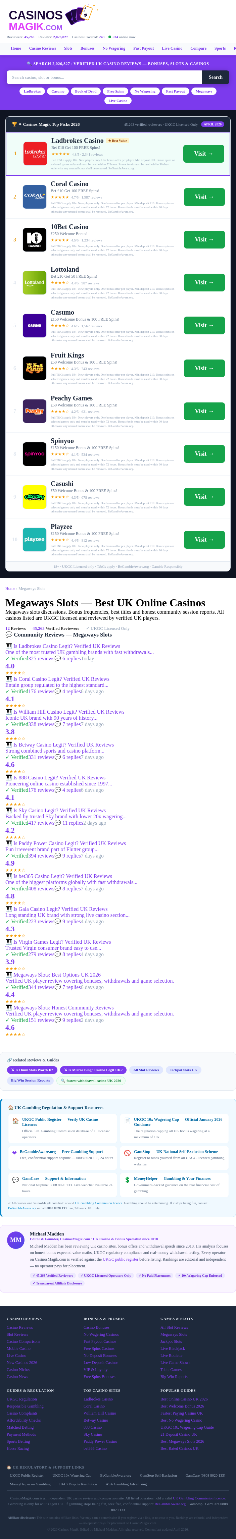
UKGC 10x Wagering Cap (71, 1475)
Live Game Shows (175, 1362)
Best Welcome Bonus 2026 (182, 1406)
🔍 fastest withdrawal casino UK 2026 (91, 1081)
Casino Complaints (22, 1413)
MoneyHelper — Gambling (30, 1484)
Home (16, 48)
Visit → (204, 153)
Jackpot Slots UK (183, 1070)
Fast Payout (143, 48)
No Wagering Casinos (101, 1334)
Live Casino (172, 48)
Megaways (204, 91)
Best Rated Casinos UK (179, 1448)
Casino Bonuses (96, 1327)
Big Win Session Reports (30, 1080)
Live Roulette (171, 1355)
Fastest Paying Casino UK (181, 1413)
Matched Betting (20, 1427)
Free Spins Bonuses (99, 1376)
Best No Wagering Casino (181, 1420)
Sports (220, 48)
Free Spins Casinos (99, 1348)
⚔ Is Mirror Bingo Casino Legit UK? (93, 1070)
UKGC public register (120, 1259)
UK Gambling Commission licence (98, 1203)
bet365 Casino (95, 1448)
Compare (198, 48)
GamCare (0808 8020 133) (205, 1475)
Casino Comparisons (23, 1341)
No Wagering (114, 48)
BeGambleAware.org (22, 1208)
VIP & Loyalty (96, 1369)
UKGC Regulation (22, 1399)
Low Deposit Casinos (101, 1362)
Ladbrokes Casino (98, 1399)
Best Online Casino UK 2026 (184, 1399)
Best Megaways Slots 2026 (182, 1441)
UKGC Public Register (27, 1475)
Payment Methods (21, 1434)
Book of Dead (86, 91)
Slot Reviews (17, 1334)
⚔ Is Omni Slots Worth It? (32, 1070)
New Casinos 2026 (22, 1362)
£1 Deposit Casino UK (178, 1434)
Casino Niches (18, 1369)
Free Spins (115, 91)
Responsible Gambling (25, 1406)
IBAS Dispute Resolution (78, 1484)
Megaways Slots (173, 1334)
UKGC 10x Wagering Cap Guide (187, 1427)
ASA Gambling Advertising (126, 1484)
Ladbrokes (32, 91)
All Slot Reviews (146, 1070)
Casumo (57, 91)
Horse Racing (18, 1448)
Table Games (171, 1369)
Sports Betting (18, 1441)
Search (216, 77)
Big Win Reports (174, 1376)
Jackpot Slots (171, 1341)
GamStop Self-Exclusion (158, 1475)
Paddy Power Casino (100, 1441)
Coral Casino (94, 1406)
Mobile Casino (19, 1348)
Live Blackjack (172, 1348)
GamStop (196, 1504)
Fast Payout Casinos (100, 1341)
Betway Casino (96, 1420)
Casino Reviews (42, 48)
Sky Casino (93, 1434)
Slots (68, 48)
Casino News (17, 1376)
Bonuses (88, 48)
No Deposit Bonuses (100, 1355)
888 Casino (93, 1427)
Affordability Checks (24, 1420)
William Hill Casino (100, 1413)
